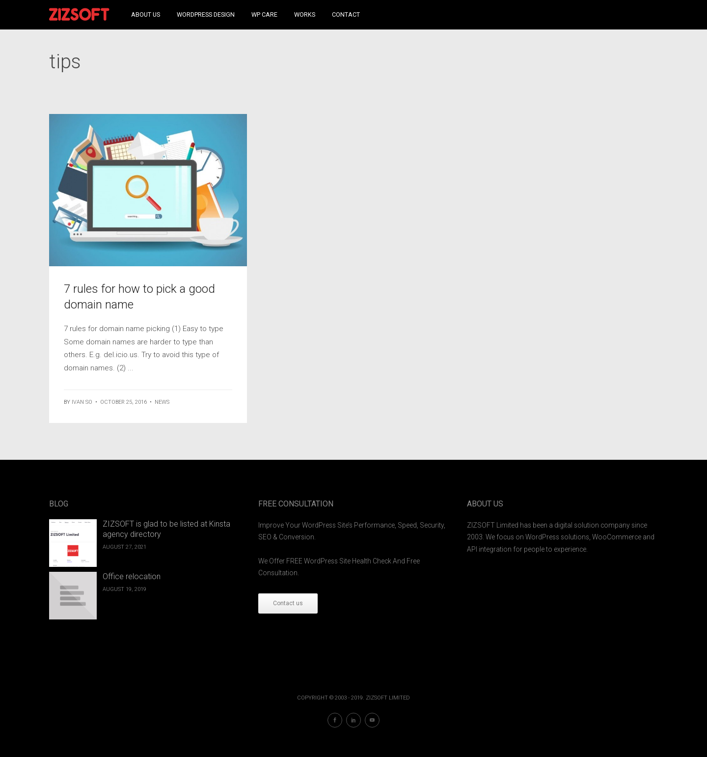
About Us (145, 14)
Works (304, 14)
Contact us (288, 603)
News (162, 402)
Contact (346, 14)
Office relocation (132, 576)
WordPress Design (206, 14)
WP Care (264, 14)
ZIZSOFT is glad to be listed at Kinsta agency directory (166, 529)
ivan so (82, 402)
